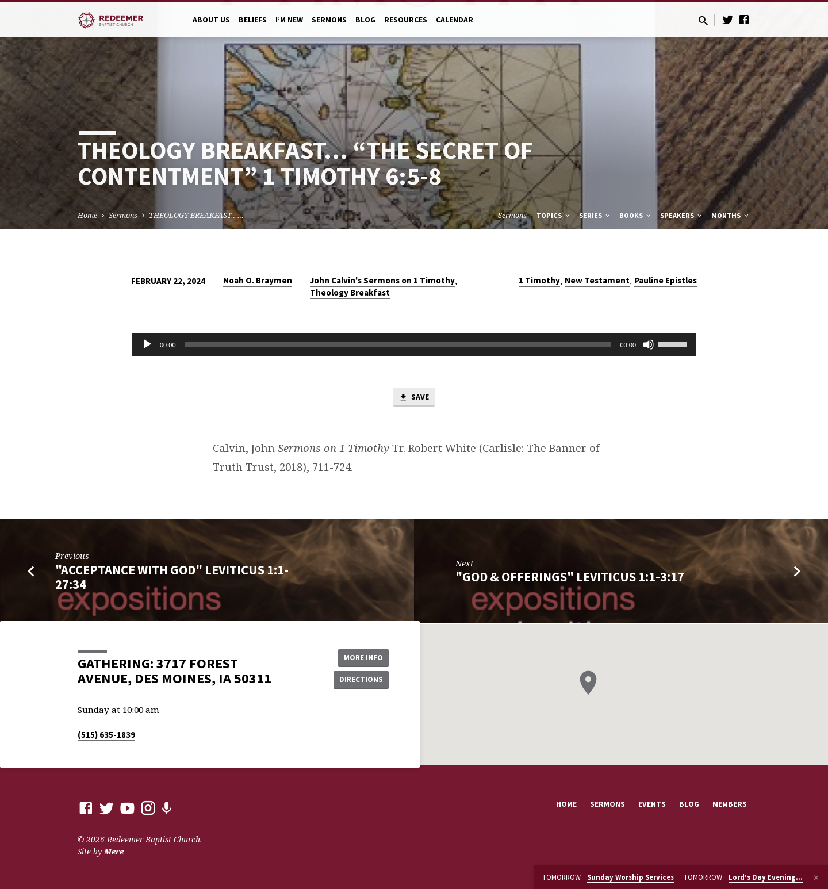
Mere (114, 851)
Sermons (329, 20)
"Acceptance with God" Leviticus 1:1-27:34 (172, 578)
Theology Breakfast (350, 292)
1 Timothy (539, 280)
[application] (414, 344)
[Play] (147, 344)
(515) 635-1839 (106, 734)
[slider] (398, 344)
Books (636, 215)
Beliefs (253, 20)
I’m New (289, 20)
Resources (405, 20)
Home (87, 215)
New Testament (597, 280)
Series (595, 215)
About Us (211, 20)
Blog (365, 20)
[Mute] (648, 344)
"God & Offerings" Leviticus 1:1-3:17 (569, 578)
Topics (554, 215)
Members (729, 804)
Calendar (454, 20)
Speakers (682, 215)
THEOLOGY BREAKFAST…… (196, 215)
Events (652, 804)
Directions (360, 680)
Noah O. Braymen (257, 280)
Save (414, 398)
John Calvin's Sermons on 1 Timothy (382, 280)
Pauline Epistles (665, 280)
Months (730, 215)
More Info (359, 657)
